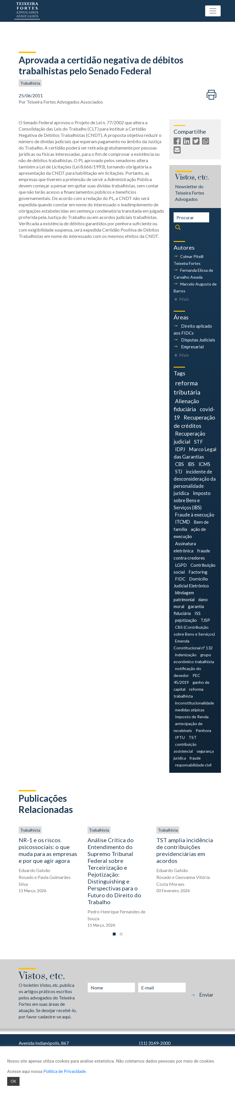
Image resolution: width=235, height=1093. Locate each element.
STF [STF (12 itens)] (198, 442)
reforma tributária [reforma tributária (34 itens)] (187, 387)
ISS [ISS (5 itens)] (198, 613)
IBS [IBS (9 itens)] (191, 464)
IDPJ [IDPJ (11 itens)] (180, 449)
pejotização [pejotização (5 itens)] (186, 620)
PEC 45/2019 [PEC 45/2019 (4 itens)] (187, 679)
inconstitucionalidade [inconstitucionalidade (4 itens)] (194, 702)
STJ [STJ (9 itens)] (178, 472)
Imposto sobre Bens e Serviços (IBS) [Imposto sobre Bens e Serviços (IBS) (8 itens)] (192, 500)
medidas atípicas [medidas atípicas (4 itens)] (190, 709)
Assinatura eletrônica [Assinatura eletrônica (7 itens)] (185, 547)
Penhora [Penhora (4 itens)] (203, 730)
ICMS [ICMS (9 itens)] (204, 464)
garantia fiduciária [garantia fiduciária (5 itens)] (189, 610)
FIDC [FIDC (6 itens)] (180, 578)
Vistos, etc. (192, 177)
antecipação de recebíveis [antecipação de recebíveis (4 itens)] (188, 727)
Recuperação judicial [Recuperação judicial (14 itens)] (189, 437)
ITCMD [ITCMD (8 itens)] (182, 522)
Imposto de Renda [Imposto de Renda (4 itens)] (192, 716)
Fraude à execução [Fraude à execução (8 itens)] (194, 514)
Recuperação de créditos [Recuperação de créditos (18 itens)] (194, 421)
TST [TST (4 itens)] (193, 737)
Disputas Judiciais (198, 339)
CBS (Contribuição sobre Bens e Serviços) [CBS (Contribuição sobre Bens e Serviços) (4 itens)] (194, 630)
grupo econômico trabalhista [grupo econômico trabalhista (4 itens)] (194, 658)
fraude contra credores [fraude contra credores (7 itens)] (192, 554)
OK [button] (13, 1081)
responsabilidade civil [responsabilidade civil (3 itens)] (193, 765)
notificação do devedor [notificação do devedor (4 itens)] (187, 672)
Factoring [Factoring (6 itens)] (198, 571)
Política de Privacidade (64, 1071)
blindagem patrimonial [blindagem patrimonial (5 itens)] (184, 596)
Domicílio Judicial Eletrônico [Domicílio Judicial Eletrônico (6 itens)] (191, 582)
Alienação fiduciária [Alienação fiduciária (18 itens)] (186, 405)
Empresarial (192, 346)
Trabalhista (30, 83)
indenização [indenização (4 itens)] (186, 654)
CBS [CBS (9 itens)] (179, 464)
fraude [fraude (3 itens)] (195, 758)
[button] (114, 934)
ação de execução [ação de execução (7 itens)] (190, 532)
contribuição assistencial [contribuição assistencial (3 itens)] (185, 748)
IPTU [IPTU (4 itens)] (180, 737)
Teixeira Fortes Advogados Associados (65, 101)
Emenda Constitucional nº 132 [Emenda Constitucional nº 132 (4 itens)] (193, 644)
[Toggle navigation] (213, 11)
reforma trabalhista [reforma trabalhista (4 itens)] (189, 692)
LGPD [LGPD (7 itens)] (181, 565)
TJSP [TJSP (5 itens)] (205, 620)
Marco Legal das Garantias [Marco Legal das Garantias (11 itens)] (195, 453)
